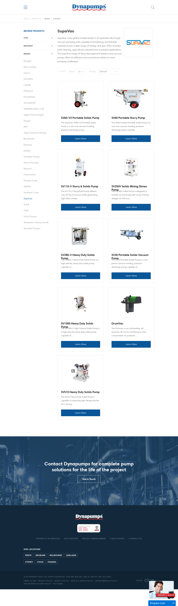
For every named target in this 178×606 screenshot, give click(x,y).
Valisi (26, 210)
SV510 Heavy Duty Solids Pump (80, 405)
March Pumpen (31, 162)
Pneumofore (30, 174)
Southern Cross (31, 192)
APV (26, 126)
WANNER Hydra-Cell (34, 108)
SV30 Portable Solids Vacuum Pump (130, 263)
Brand (47, 19)
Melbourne (56, 572)
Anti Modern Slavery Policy (37, 600)
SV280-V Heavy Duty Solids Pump (78, 263)
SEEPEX (27, 186)
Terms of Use (30, 597)
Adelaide (71, 572)
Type (26, 38)
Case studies (117, 555)
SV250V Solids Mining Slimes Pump (129, 191)
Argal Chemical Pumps (35, 132)
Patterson (28, 91)
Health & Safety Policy (82, 597)
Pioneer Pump (30, 180)
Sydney (29, 578)
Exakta (27, 150)
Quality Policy (61, 597)
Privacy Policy (45, 597)
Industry (28, 45)
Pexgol (27, 120)
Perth (28, 572)
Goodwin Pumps (32, 156)
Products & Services (48, 555)
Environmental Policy (106, 597)
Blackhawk (29, 138)
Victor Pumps (30, 216)
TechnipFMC (30, 103)
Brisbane (40, 572)
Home (26, 19)
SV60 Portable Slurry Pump (128, 117)
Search (152, 7)
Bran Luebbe (30, 67)
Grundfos (28, 79)
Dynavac (28, 144)
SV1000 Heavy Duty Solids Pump (77, 335)
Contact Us (135, 555)
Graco (27, 73)
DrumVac (117, 333)
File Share (58, 600)
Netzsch (28, 168)
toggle (52, 38)
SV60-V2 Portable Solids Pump (80, 117)
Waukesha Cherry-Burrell (36, 222)
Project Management (94, 555)
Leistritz (27, 85)
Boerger (27, 61)
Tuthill (26, 204)
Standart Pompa (32, 228)
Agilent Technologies (34, 114)
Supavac (57, 19)
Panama (52, 578)
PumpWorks (29, 97)
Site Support (71, 555)
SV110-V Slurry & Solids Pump (79, 189)
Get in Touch (89, 495)
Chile (40, 578)
